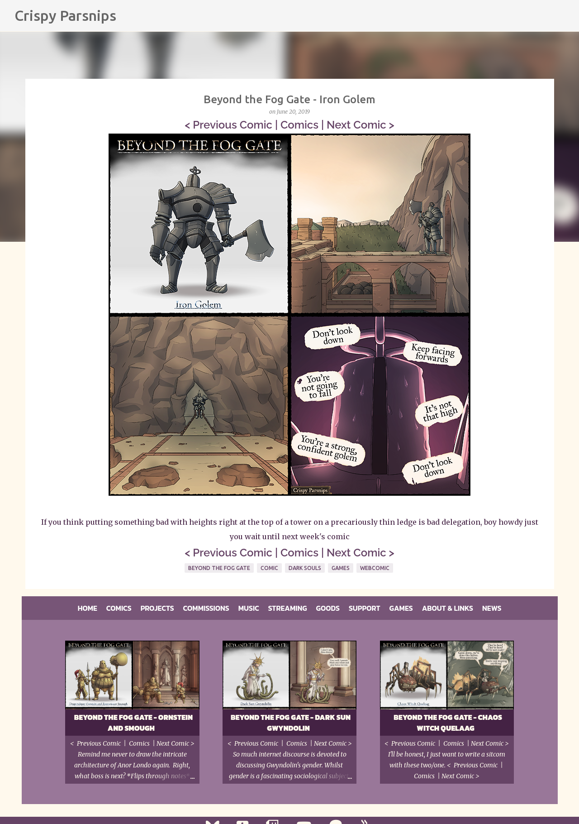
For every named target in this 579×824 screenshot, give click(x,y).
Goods (328, 608)
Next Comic (356, 124)
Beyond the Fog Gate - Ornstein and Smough (133, 722)
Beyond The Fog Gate (219, 568)
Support (364, 608)
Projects (157, 608)
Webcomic (374, 568)
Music (248, 608)
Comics (299, 124)
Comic (269, 568)
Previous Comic (232, 124)
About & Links (447, 608)
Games (341, 568)
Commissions (206, 608)
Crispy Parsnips (65, 15)
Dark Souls (305, 568)
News (491, 608)
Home (87, 608)
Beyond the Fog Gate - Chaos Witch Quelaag (448, 722)
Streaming (287, 608)
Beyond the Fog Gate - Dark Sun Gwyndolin (291, 722)
